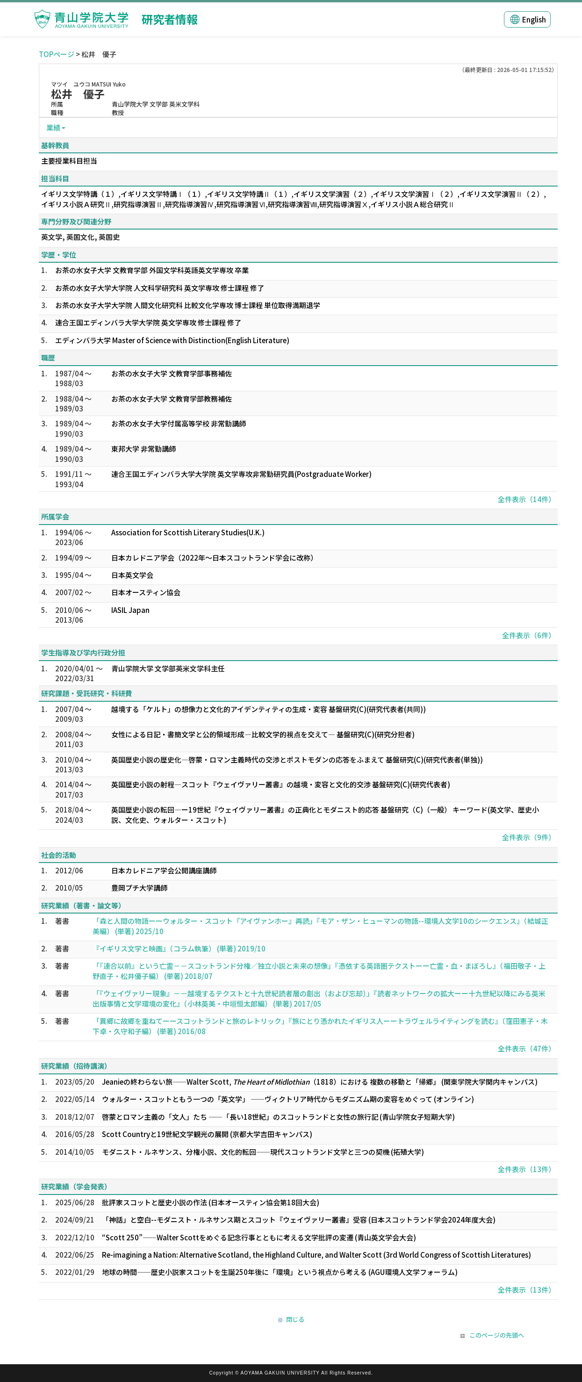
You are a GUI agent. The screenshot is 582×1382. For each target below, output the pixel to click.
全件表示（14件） (526, 499)
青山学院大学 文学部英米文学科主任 (168, 668)
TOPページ (56, 54)
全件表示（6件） (528, 635)
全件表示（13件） (526, 1169)
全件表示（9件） (528, 837)
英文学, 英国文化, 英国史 (80, 237)
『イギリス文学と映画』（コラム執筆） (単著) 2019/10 (179, 948)
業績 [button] (53, 127)
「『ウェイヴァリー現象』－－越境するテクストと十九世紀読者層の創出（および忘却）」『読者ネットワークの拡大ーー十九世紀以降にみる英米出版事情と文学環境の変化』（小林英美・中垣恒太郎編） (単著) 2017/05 (319, 998)
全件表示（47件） (526, 1048)
